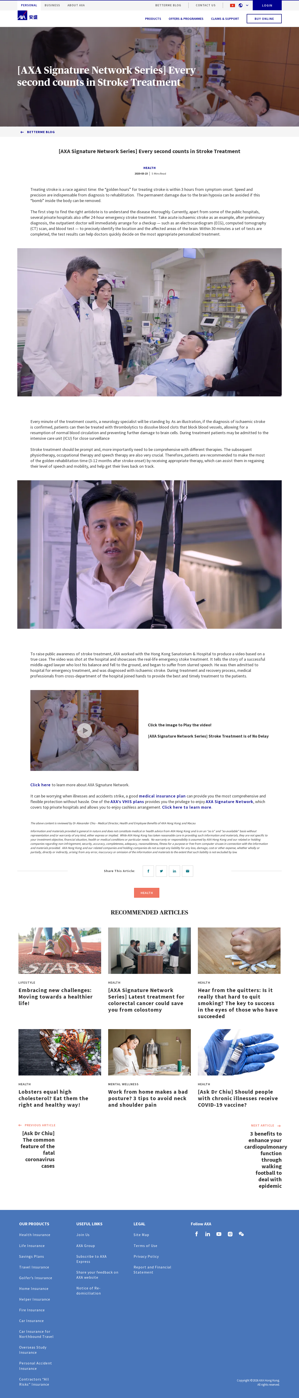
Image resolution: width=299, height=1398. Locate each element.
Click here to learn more (186, 807)
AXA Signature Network (229, 801)
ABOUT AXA (76, 5)
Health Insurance (34, 1234)
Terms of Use (145, 1245)
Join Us (83, 1234)
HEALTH (149, 168)
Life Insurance (32, 1245)
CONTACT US (206, 5)
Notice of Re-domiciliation (88, 1290)
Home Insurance (34, 1288)
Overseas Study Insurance (32, 1350)
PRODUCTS (153, 19)
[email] (188, 871)
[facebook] (149, 871)
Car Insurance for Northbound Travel (36, 1334)
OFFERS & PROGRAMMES (186, 19)
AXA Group (85, 1245)
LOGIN (267, 5)
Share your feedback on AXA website (97, 1275)
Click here (40, 784)
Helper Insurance (34, 1299)
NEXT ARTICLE (266, 1126)
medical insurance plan (162, 796)
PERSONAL (29, 5)
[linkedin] (175, 871)
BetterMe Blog (168, 5)
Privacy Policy (146, 1256)
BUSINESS (52, 5)
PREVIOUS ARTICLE (36, 1125)
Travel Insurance (34, 1267)
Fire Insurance (32, 1310)
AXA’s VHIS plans (127, 801)
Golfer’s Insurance (35, 1277)
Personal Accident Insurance (35, 1366)
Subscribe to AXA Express (91, 1259)
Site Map (141, 1234)
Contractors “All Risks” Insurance (34, 1382)
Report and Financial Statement (152, 1269)
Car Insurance (31, 1320)
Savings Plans (31, 1256)
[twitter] (162, 871)
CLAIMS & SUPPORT (225, 19)
